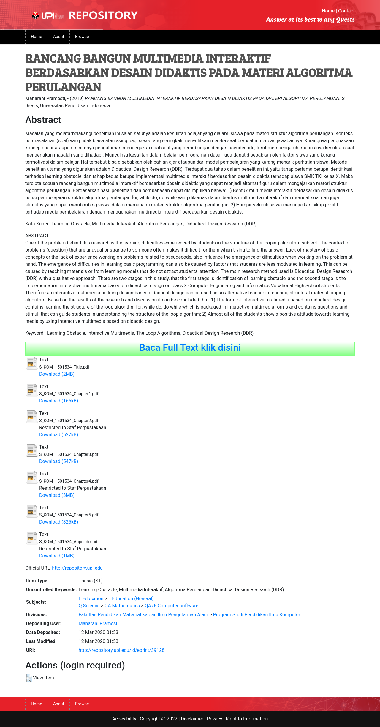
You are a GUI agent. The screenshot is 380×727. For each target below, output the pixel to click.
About (58, 36)
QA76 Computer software (171, 606)
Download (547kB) (58, 461)
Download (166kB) (58, 401)
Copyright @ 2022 (159, 719)
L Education (91, 598)
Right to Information (247, 719)
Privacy (214, 719)
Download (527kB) (58, 434)
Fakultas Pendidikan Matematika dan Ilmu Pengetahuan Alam (143, 614)
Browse (82, 36)
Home (328, 11)
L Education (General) (131, 598)
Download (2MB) (57, 374)
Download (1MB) (57, 556)
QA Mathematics (122, 606)
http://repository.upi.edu (77, 568)
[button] (29, 678)
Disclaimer (192, 719)
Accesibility (124, 719)
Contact (346, 11)
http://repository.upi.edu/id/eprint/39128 (121, 650)
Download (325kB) (58, 522)
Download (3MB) (57, 495)
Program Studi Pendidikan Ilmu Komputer (256, 614)
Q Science (89, 606)
